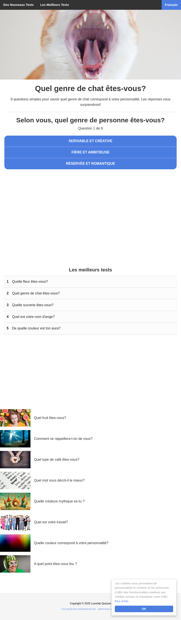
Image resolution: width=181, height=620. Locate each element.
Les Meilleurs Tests (54, 5)
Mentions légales (108, 609)
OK (144, 608)
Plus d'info (121, 601)
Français (171, 5)
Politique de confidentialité (78, 609)
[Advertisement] (90, 208)
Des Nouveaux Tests (18, 5)
